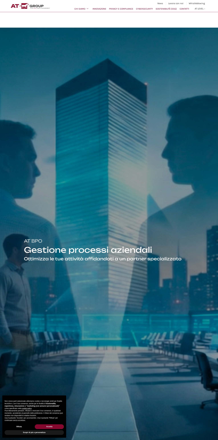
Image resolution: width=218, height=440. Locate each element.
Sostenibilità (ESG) (166, 8)
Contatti (184, 8)
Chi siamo (81, 9)
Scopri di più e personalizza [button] (34, 432)
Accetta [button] (49, 427)
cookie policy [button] (27, 408)
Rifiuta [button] (19, 427)
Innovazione (99, 8)
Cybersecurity (144, 8)
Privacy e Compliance (121, 8)
